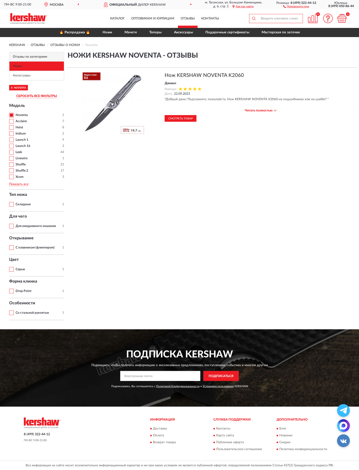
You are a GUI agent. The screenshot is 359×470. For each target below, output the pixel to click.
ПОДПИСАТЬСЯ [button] (221, 376)
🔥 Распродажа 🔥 (74, 32)
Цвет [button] (14, 260)
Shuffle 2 (22, 170)
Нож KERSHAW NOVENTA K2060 (204, 75)
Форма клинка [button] (23, 281)
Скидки (284, 442)
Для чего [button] (18, 216)
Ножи (107, 32)
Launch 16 (23, 146)
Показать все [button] (18, 184)
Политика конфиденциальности (303, 449)
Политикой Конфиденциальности (178, 386)
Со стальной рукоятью (32, 312)
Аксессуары (183, 32)
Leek (19, 152)
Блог (282, 428)
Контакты (210, 18)
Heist (19, 127)
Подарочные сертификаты (227, 32)
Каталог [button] (117, 18)
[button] (296, 6)
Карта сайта (225, 435)
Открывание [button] (21, 238)
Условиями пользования (218, 386)
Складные (23, 204)
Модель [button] (17, 106)
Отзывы (188, 18)
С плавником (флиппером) (35, 247)
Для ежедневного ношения (36, 226)
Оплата (158, 435)
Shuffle (21, 164)
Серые (20, 269)
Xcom (20, 176)
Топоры (155, 32)
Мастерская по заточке (281, 32)
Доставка (160, 428)
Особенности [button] (22, 303)
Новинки (285, 435)
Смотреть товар (180, 118)
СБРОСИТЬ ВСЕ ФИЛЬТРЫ (36, 96)
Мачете (131, 32)
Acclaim (21, 121)
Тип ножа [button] (18, 195)
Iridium (21, 133)
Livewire (21, 158)
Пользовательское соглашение (239, 449)
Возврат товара (164, 442)
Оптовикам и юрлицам (152, 18)
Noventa (22, 115)
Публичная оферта (230, 442)
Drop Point (23, 291)
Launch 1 (22, 139)
